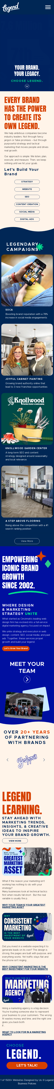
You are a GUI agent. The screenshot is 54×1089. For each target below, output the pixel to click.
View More (27, 541)
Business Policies (27, 1083)
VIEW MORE (15, 841)
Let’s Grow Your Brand (16, 648)
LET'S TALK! (27, 1065)
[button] (9, 761)
